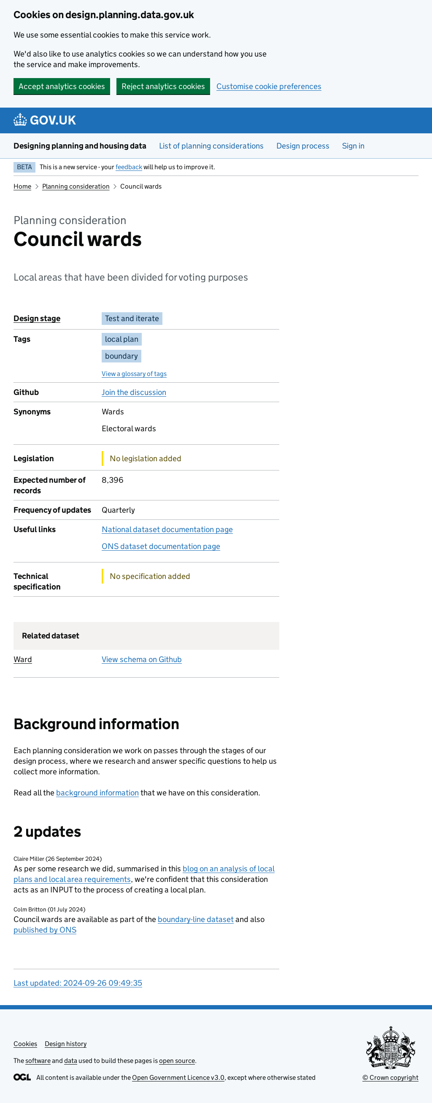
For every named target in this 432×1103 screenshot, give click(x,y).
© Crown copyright (390, 1077)
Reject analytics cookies (163, 86)
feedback (129, 167)
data (70, 1061)
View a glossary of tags (134, 374)
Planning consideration (76, 186)
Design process (302, 146)
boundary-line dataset (196, 919)
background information (97, 793)
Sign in (353, 146)
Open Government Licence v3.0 (178, 1077)
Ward (23, 659)
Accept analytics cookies (62, 86)
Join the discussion (134, 392)
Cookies (25, 1044)
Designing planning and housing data (80, 146)
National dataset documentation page (167, 529)
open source (177, 1061)
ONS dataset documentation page (161, 546)
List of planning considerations (211, 146)
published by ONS (45, 930)
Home (22, 186)
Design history (65, 1044)
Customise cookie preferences (268, 86)
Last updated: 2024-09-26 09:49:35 (78, 983)
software (38, 1061)
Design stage (37, 318)
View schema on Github (142, 659)
